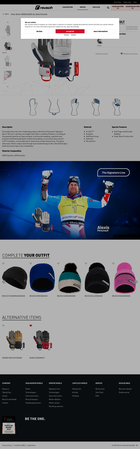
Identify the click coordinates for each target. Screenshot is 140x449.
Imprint (73, 35)
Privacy (66, 35)
